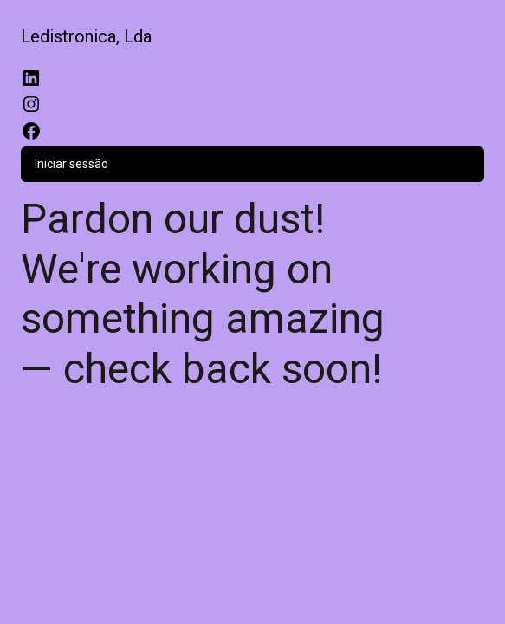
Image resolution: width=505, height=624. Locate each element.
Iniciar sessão (71, 164)
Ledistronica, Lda (86, 36)
